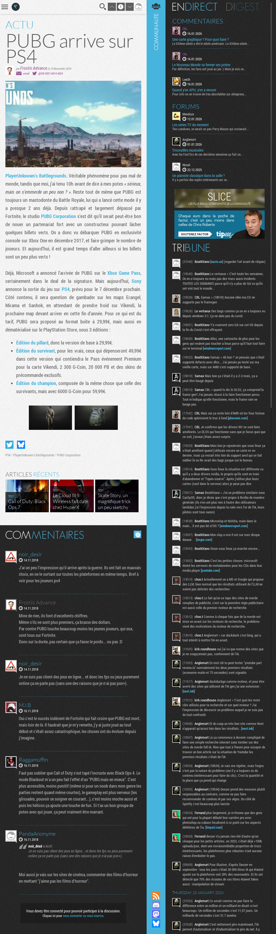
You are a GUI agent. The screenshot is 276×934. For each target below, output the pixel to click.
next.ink (188, 691)
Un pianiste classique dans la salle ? (198, 175)
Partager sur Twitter (9, 445)
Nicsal (186, 165)
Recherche (103, 7)
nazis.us (216, 261)
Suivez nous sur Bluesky (156, 923)
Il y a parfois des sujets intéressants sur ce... (200, 180)
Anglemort (189, 139)
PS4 (66, 289)
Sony (136, 281)
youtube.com (210, 570)
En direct (194, 7)
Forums (185, 106)
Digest (242, 7)
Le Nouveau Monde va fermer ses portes (201, 65)
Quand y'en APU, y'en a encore (194, 90)
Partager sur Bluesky (21, 445)
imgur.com (204, 539)
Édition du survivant (35, 350)
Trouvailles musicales (187, 150)
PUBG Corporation (58, 216)
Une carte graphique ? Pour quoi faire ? (200, 39)
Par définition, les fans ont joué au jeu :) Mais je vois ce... (209, 69)
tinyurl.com (214, 827)
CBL (185, 28)
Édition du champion (36, 383)
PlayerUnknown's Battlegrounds (35, 175)
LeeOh (186, 79)
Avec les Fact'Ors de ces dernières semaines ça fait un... (207, 154)
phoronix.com (238, 418)
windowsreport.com (217, 348)
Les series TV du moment (190, 125)
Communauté (156, 440)
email (26, 73)
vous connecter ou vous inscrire (83, 915)
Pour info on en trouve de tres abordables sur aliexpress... (209, 94)
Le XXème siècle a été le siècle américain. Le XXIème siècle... (210, 43)
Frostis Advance (33, 68)
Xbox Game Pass (123, 273)
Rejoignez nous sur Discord (156, 905)
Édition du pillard (32, 342)
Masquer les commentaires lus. (137, 534)
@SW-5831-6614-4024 (50, 73)
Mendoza (188, 114)
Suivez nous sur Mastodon (156, 914)
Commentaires (197, 21)
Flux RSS (156, 896)
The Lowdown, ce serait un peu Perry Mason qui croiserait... (210, 129)
